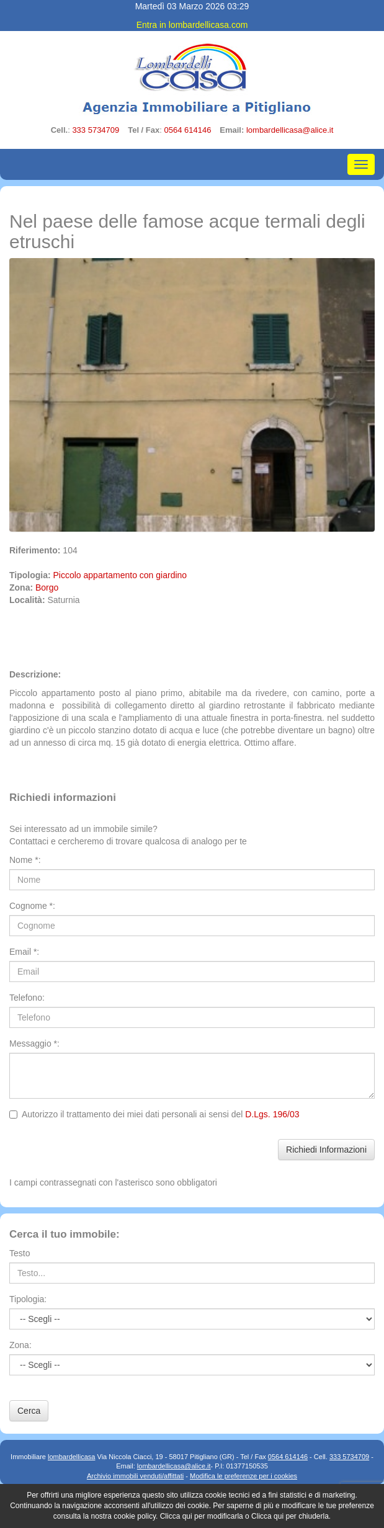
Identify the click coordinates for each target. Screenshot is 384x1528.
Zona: (20, 1345)
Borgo (46, 587)
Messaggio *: (34, 1043)
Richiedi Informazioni (326, 1150)
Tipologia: (28, 1299)
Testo (19, 1253)
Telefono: (27, 998)
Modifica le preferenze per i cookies (243, 1476)
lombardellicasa (71, 1456)
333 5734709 (95, 130)
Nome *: (25, 860)
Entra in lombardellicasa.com (192, 25)
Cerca (28, 1411)
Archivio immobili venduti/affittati (135, 1476)
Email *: (24, 952)
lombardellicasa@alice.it (289, 130)
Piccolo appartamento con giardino (120, 575)
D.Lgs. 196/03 (272, 1114)
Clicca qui (176, 1516)
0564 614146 (187, 130)
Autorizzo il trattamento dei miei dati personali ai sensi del (154, 1114)
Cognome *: (32, 906)
